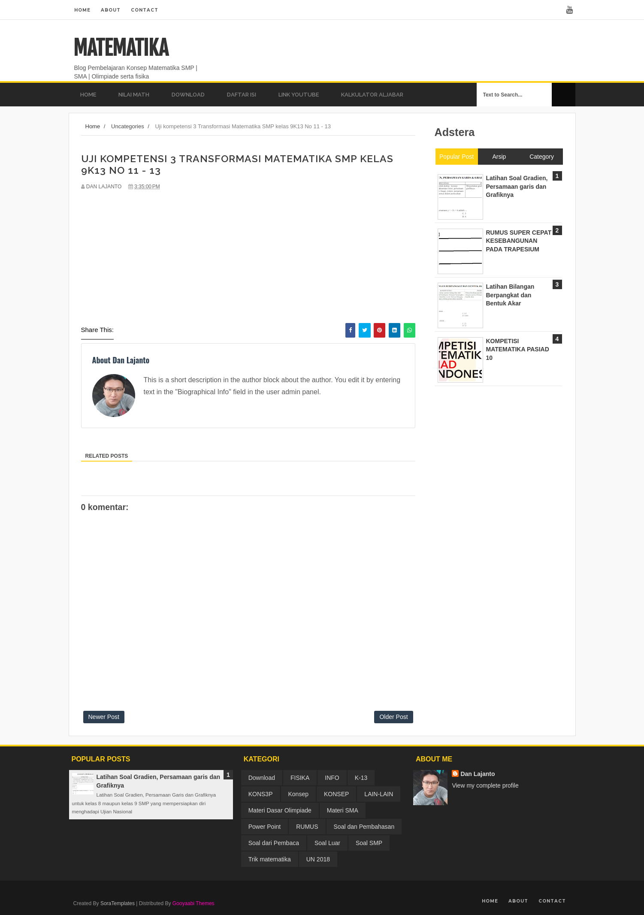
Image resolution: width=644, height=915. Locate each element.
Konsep (298, 794)
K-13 (361, 777)
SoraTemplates (117, 903)
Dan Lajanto (477, 773)
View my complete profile (485, 785)
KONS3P (260, 794)
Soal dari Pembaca (273, 843)
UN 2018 (318, 859)
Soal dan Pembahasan (364, 826)
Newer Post (103, 716)
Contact (144, 10)
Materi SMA (342, 810)
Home (82, 10)
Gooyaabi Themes (193, 903)
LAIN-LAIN (378, 794)
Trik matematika (269, 859)
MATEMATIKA (120, 48)
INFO (332, 777)
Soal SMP (369, 843)
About (111, 10)
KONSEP (336, 794)
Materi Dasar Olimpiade (279, 810)
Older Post (393, 716)
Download (261, 777)
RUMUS (307, 826)
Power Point (264, 826)
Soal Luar (327, 843)
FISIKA (299, 777)
